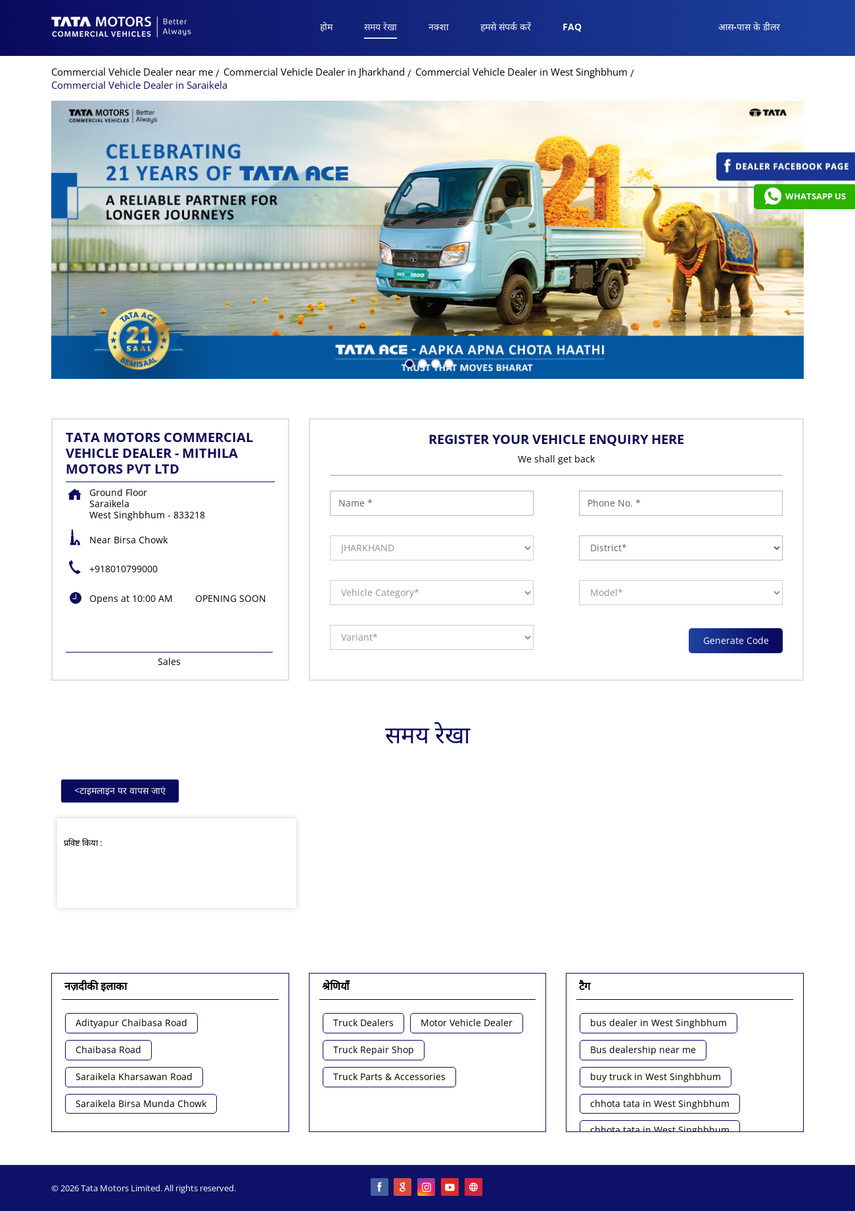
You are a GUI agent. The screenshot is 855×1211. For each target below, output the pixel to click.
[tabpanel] (427, 240)
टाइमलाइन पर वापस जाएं (120, 790)
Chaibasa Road (108, 1050)
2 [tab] (421, 362)
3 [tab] (434, 362)
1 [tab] (408, 362)
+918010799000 (123, 568)
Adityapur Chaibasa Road (131, 1023)
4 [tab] (447, 362)
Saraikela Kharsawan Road (134, 1077)
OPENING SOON (230, 598)
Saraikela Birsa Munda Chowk (141, 1104)
